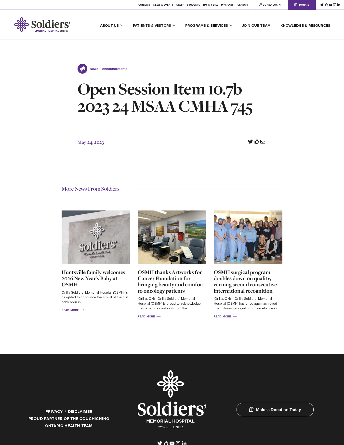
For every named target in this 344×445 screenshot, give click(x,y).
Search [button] (243, 4)
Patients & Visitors (152, 25)
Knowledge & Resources (305, 25)
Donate (301, 4)
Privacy (54, 411)
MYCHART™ (228, 4)
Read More (73, 310)
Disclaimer (80, 411)
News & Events (163, 4)
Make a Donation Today (275, 409)
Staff (180, 4)
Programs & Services (206, 25)
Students (193, 4)
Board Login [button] (269, 4)
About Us (109, 25)
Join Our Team (256, 25)
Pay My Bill (210, 4)
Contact (144, 4)
